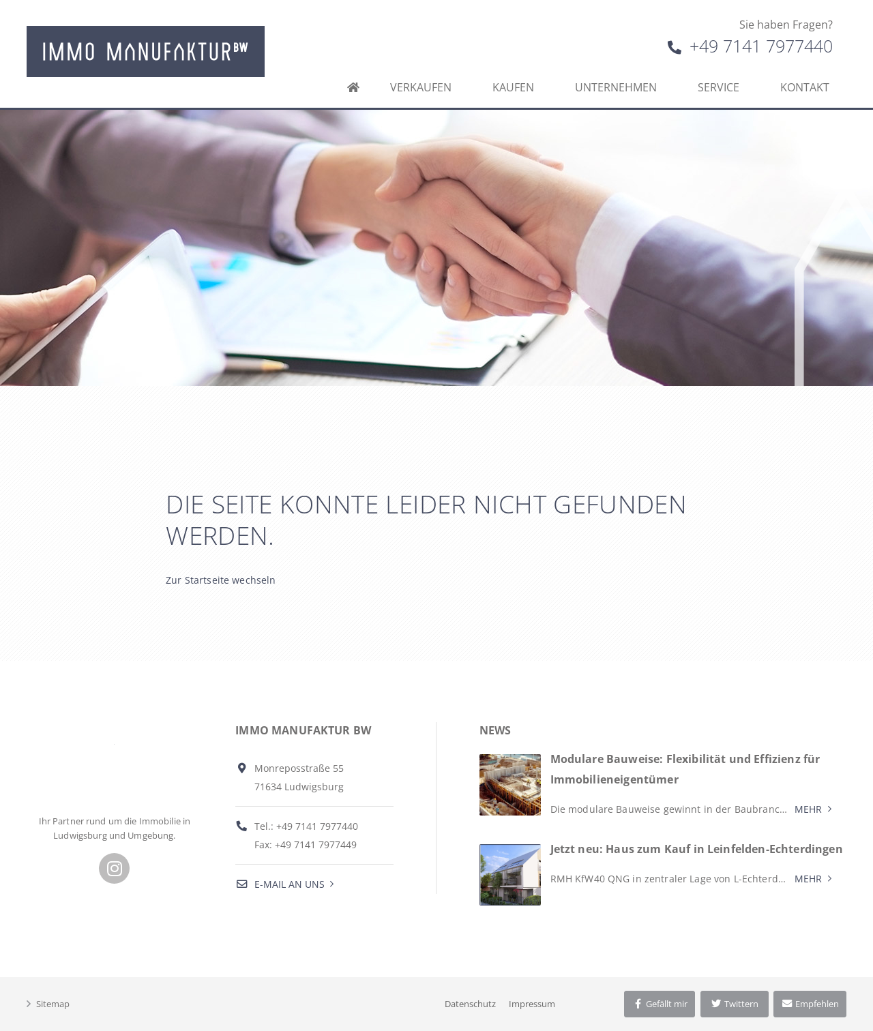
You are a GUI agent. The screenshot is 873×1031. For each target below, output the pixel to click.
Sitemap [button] (53, 1004)
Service (718, 87)
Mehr (809, 809)
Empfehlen (810, 1004)
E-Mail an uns (280, 884)
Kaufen (513, 87)
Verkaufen (421, 87)
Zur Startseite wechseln (221, 579)
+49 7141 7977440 (750, 45)
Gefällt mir (659, 1004)
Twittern (734, 1004)
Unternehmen (616, 87)
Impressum (532, 1004)
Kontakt (804, 87)
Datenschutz (470, 1004)
